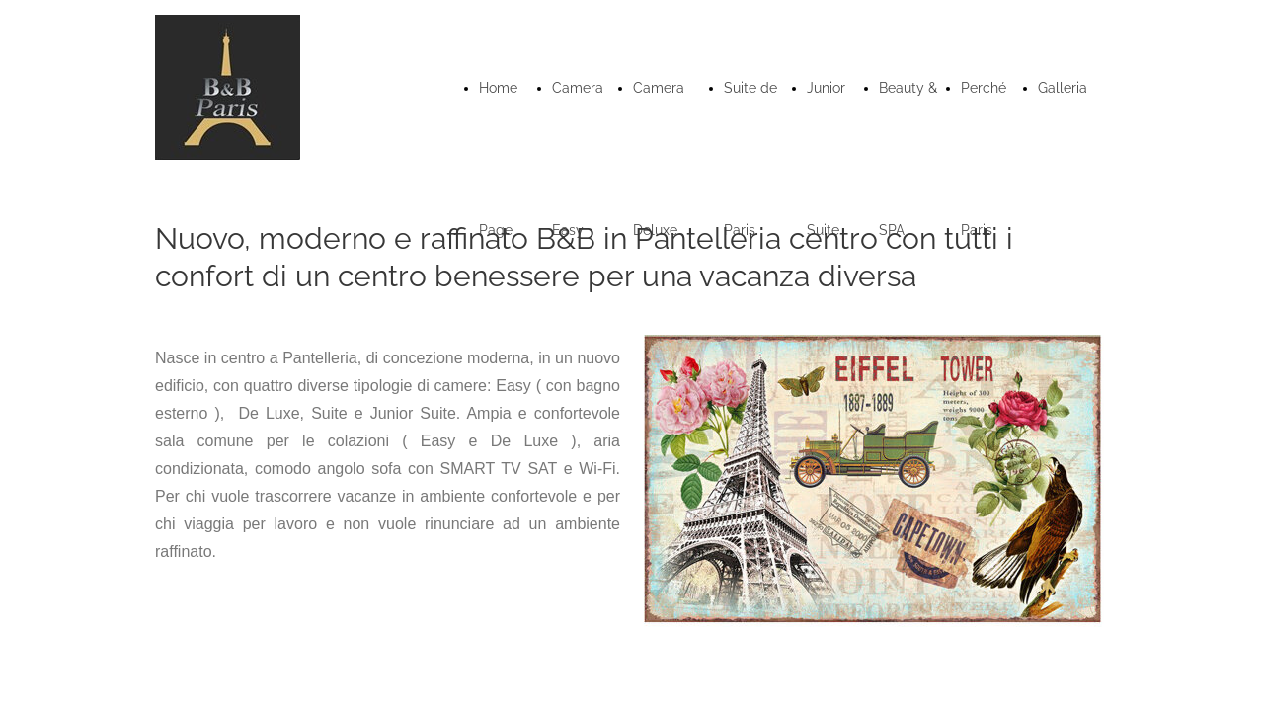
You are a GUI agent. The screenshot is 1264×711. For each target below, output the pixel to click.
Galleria (1062, 88)
